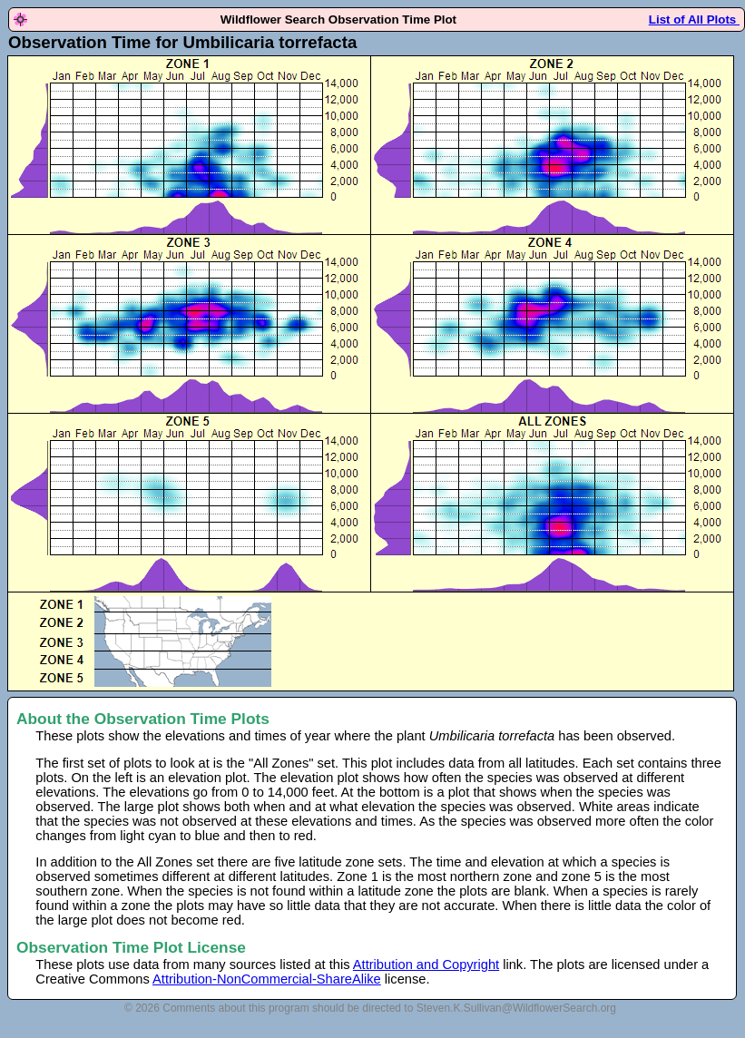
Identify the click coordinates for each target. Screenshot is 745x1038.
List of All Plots (694, 19)
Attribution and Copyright (426, 964)
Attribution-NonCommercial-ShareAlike (266, 979)
